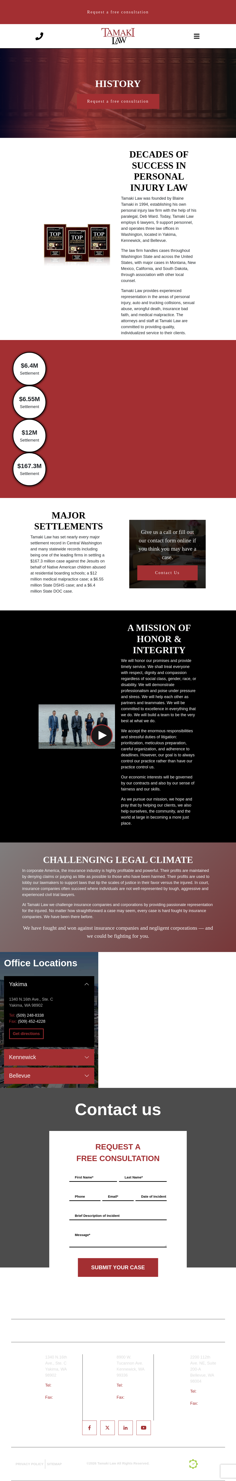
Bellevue (20, 1075)
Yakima (18, 984)
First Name (84, 1177)
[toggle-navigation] (197, 36)
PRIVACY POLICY (29, 1464)
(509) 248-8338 (30, 1015)
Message (82, 1235)
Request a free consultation (118, 12)
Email (113, 1196)
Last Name (134, 1177)
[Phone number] (39, 36)
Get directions (26, 1033)
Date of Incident (153, 1196)
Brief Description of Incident (97, 1216)
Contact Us (167, 572)
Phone (80, 1196)
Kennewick (22, 1057)
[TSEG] (205, 1464)
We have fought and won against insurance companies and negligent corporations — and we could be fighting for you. (118, 932)
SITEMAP (54, 1464)
